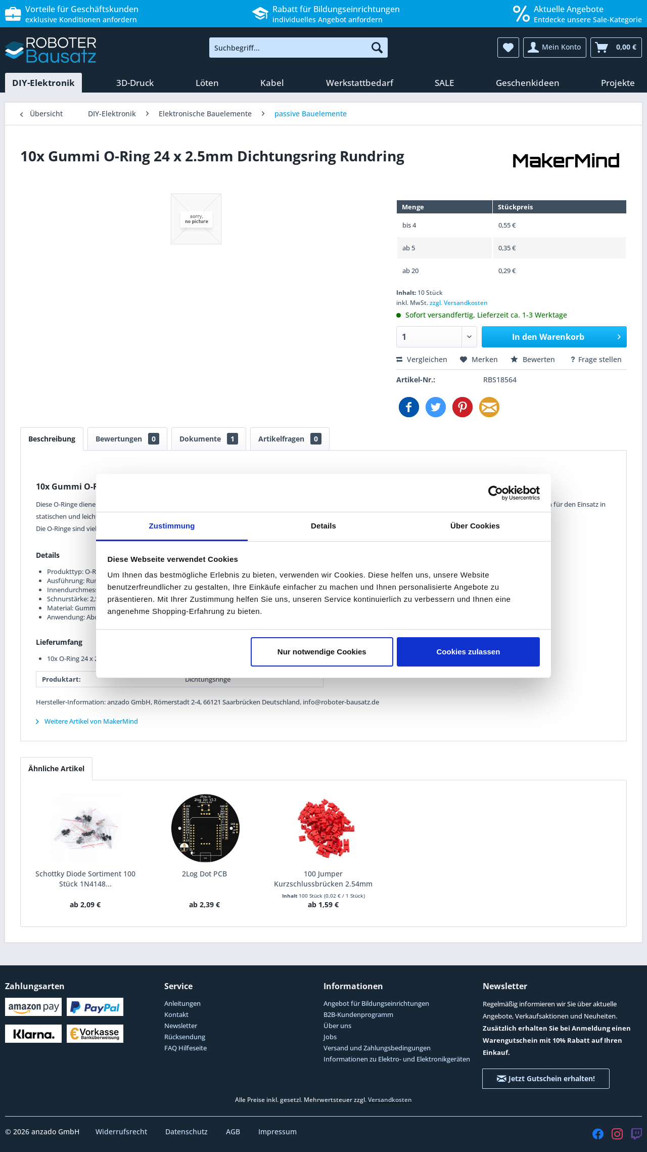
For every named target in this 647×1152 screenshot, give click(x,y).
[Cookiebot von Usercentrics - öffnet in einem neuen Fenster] (495, 493)
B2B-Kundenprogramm (358, 1014)
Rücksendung (184, 1036)
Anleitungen (182, 1003)
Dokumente (208, 439)
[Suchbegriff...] (298, 47)
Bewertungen (127, 439)
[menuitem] (298, 47)
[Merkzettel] (508, 47)
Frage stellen (596, 359)
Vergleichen (421, 359)
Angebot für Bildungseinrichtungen (376, 1003)
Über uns (337, 1025)
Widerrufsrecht (122, 1131)
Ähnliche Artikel (56, 768)
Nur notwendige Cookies (322, 651)
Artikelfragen (289, 439)
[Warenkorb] (616, 47)
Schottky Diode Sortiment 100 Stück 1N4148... (85, 879)
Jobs (330, 1036)
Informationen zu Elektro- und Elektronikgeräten (397, 1059)
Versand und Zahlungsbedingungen (377, 1047)
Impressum (277, 1131)
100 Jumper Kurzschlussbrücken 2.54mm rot (323, 879)
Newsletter (180, 1025)
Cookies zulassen (468, 651)
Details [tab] (323, 525)
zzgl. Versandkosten (459, 302)
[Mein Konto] (554, 47)
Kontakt (176, 1014)
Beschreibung (51, 439)
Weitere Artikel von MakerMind (87, 721)
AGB (234, 1131)
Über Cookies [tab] (475, 525)
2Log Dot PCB (204, 873)
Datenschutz (187, 1131)
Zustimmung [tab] (172, 525)
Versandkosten (390, 1099)
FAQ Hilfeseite (185, 1047)
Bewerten (534, 359)
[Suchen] (377, 47)
